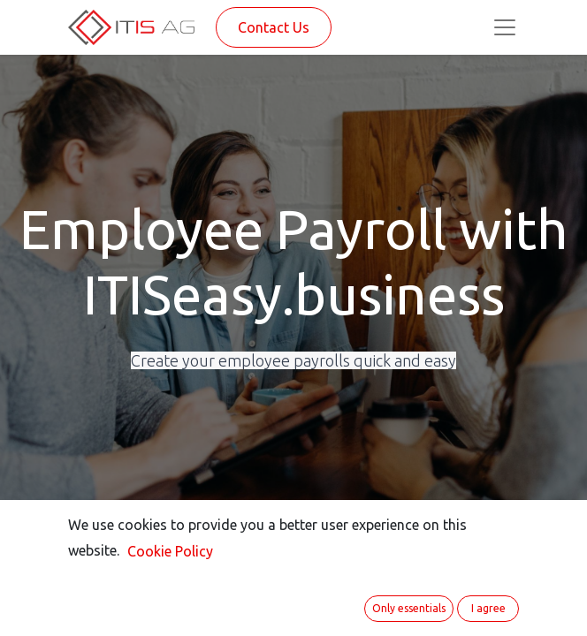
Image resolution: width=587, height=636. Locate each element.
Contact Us (273, 27)
